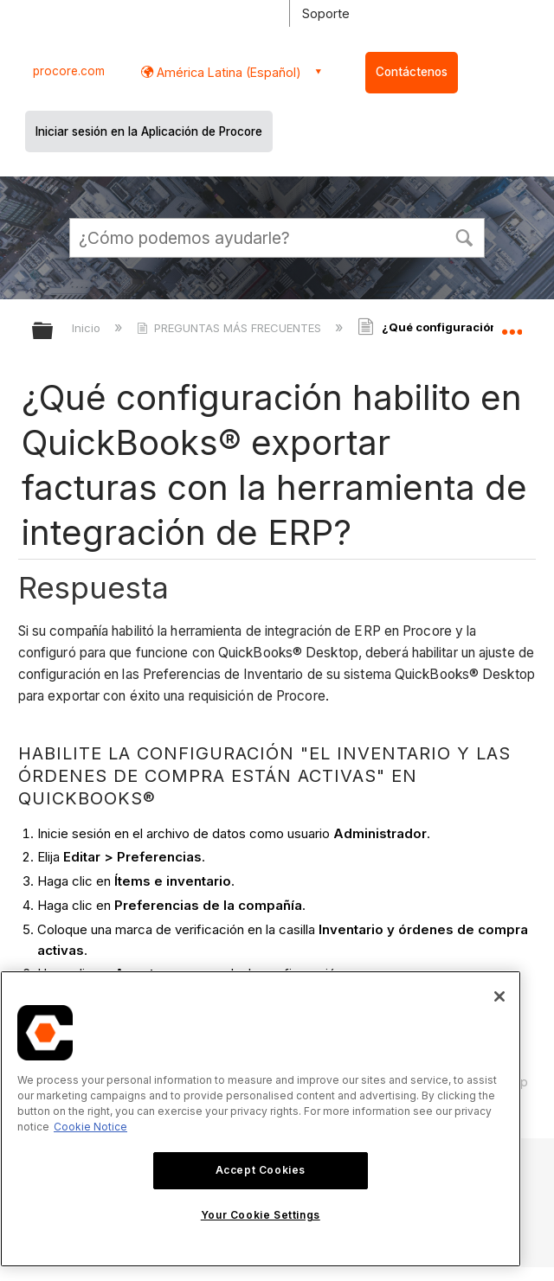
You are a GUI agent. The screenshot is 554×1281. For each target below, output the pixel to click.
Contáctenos (412, 72)
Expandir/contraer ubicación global (511, 325)
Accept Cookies (261, 1169)
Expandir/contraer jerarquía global (54, 331)
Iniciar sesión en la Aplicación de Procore (148, 131)
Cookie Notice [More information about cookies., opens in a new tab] (90, 1126)
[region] (260, 1118)
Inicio (88, 328)
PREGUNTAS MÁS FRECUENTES (231, 328)
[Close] (499, 996)
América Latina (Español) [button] (227, 72)
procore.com (69, 71)
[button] (464, 236)
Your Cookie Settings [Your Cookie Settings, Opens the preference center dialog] (260, 1214)
